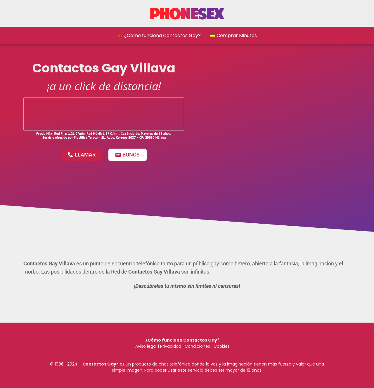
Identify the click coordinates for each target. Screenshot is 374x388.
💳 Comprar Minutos (233, 35)
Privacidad (170, 346)
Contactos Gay (99, 364)
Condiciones (196, 346)
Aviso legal (146, 346)
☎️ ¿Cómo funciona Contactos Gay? (159, 35)
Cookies (222, 346)
